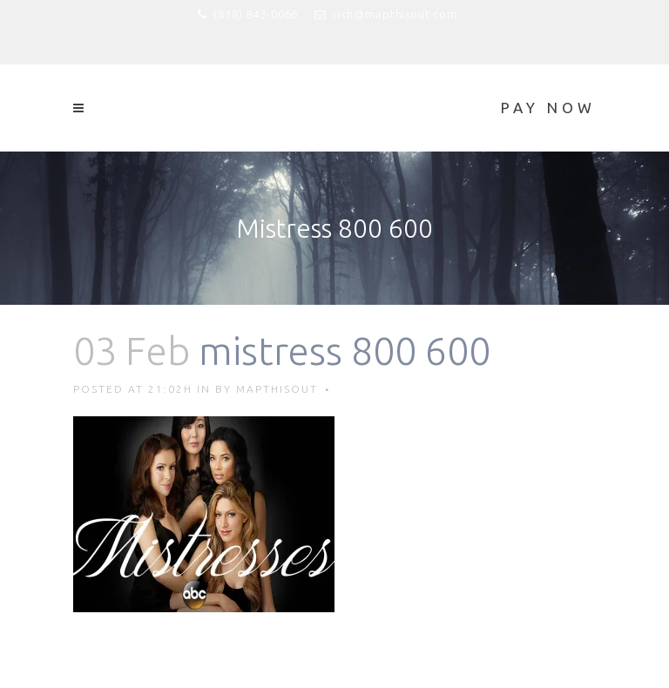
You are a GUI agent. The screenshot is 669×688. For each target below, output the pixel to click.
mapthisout (277, 389)
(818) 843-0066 (255, 14)
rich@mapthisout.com (395, 14)
